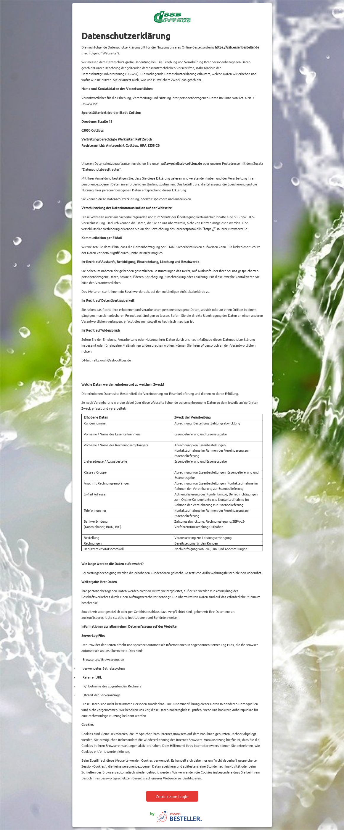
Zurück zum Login (172, 796)
